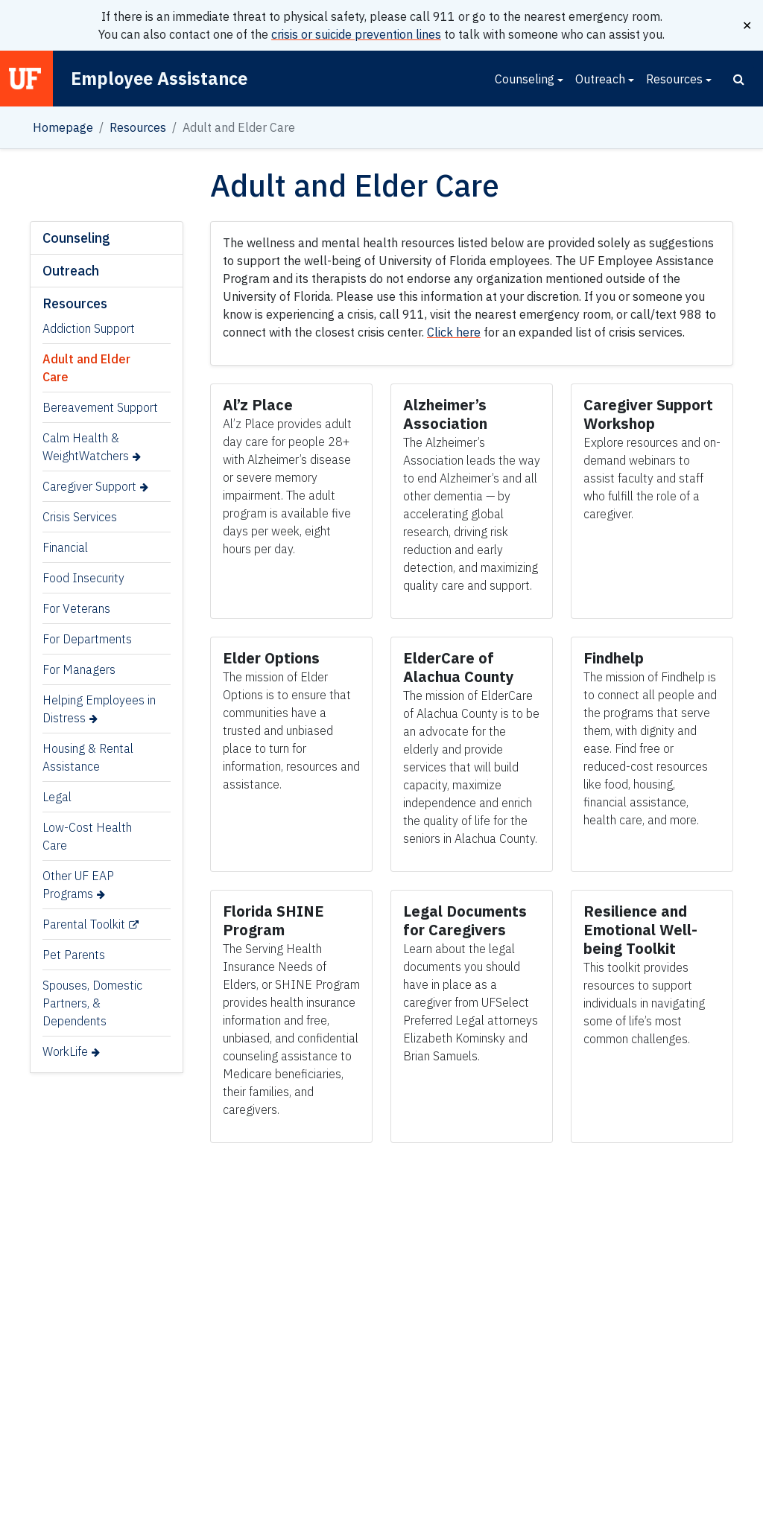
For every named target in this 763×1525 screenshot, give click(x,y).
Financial (65, 547)
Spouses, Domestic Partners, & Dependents (92, 1003)
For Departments (87, 638)
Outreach (600, 78)
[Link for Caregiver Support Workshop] (648, 414)
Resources (674, 78)
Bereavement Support (100, 407)
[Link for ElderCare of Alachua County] (458, 667)
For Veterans (76, 608)
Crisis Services (79, 516)
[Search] (739, 79)
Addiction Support (88, 328)
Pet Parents (73, 954)
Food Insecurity (83, 577)
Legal (57, 796)
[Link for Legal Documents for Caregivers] (465, 920)
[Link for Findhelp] (613, 658)
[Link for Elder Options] (273, 658)
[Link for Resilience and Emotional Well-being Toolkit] (640, 929)
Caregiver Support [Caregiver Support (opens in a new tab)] (89, 486)
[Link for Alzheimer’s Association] (447, 414)
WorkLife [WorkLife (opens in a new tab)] (65, 1051)
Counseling (524, 78)
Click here (454, 332)
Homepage (63, 127)
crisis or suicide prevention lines (356, 34)
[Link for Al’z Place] (260, 405)
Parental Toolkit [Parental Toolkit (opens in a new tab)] (83, 924)
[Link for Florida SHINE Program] (273, 920)
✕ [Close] (747, 25)
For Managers (78, 669)
